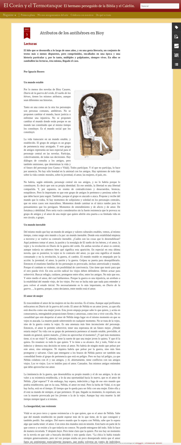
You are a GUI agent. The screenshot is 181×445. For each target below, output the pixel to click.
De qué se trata (103, 15)
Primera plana (28, 15)
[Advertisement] (140, 32)
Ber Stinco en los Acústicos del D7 (81, 400)
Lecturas (30, 24)
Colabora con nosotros (82, 15)
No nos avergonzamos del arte (52, 15)
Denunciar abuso (153, 443)
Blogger (139, 443)
